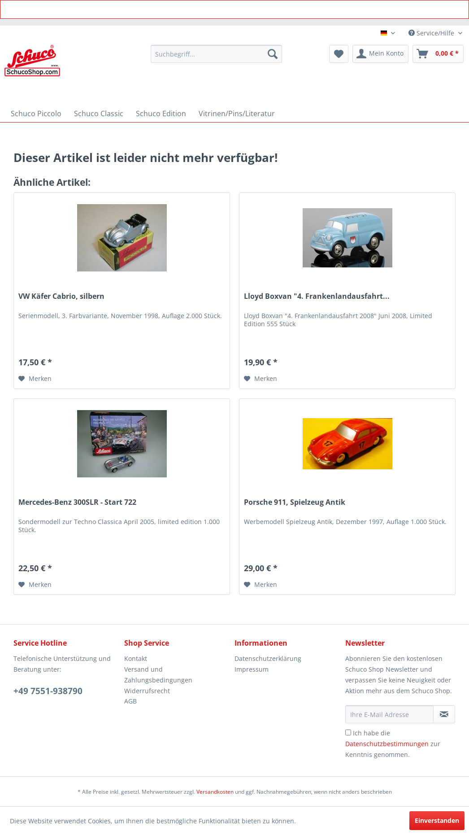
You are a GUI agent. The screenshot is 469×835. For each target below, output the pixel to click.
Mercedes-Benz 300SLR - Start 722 (77, 502)
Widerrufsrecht (147, 690)
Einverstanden (437, 820)
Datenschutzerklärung (267, 658)
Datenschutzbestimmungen (387, 743)
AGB (130, 701)
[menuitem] (216, 54)
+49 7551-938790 (48, 691)
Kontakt (135, 658)
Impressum (251, 669)
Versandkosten (215, 792)
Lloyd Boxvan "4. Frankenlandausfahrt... (317, 296)
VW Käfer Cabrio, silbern (61, 296)
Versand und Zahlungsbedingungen (158, 674)
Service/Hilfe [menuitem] (432, 33)
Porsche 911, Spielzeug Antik (294, 502)
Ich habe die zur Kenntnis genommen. (392, 744)
